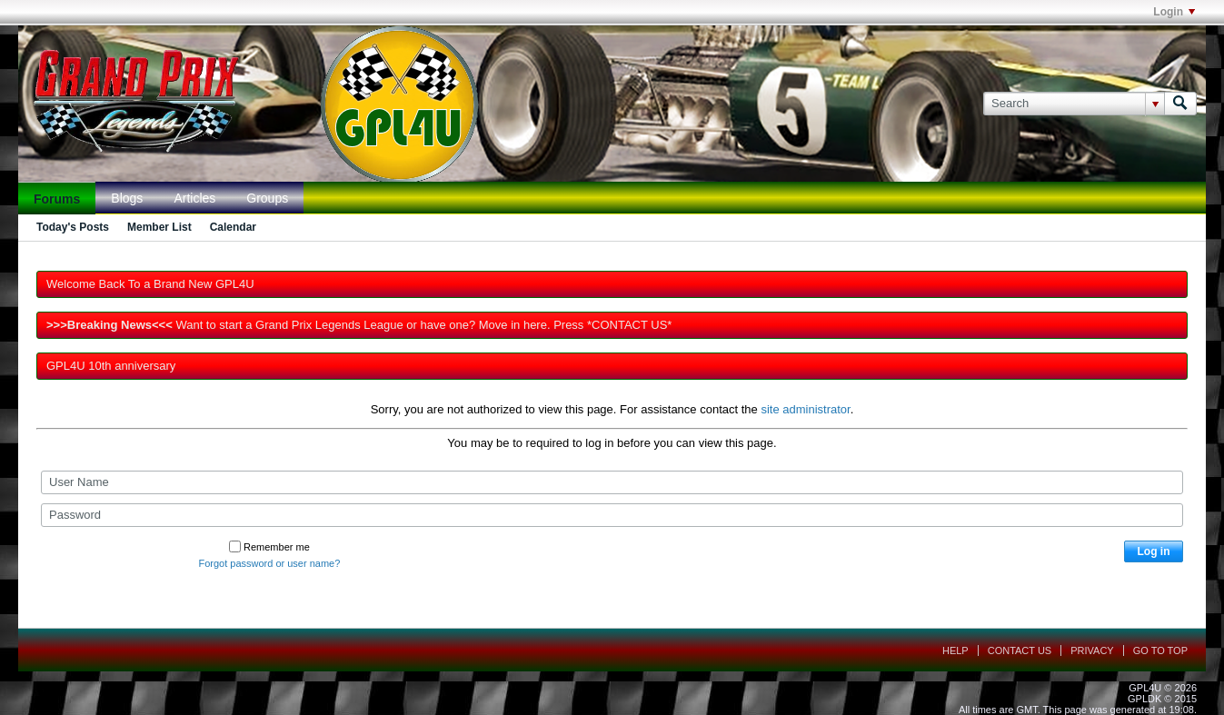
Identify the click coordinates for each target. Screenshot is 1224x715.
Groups (267, 198)
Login (1174, 11)
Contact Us (1020, 650)
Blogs (127, 198)
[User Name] (612, 482)
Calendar (233, 227)
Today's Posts (72, 227)
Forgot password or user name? (269, 563)
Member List (159, 227)
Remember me (269, 546)
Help (955, 650)
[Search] (1073, 103)
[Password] (612, 515)
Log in (1154, 551)
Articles (194, 198)
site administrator (805, 409)
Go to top (1160, 650)
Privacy (1091, 650)
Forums (57, 199)
